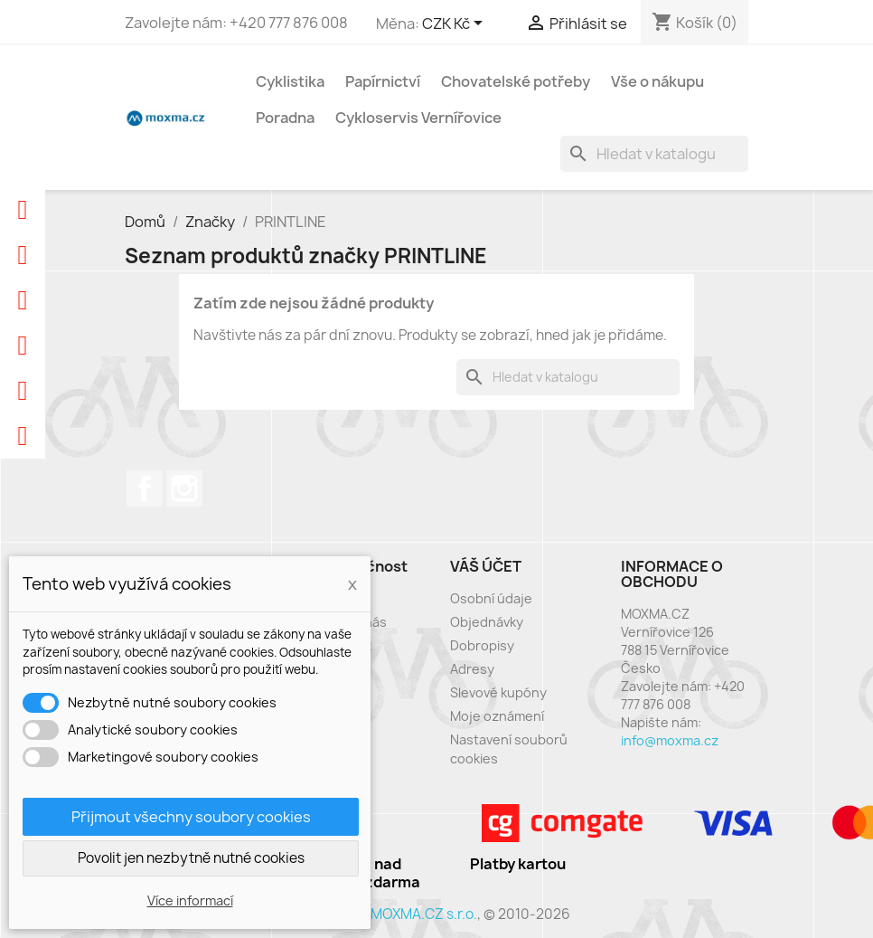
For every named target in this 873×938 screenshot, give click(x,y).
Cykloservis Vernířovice (418, 118)
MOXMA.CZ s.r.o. (424, 914)
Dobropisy (482, 645)
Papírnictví (382, 81)
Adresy (472, 668)
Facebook (145, 488)
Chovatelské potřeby (515, 81)
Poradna (285, 118)
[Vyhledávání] (654, 154)
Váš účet (485, 566)
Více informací (190, 900)
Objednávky (486, 621)
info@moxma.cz (669, 740)
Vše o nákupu (657, 81)
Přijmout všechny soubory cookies (191, 817)
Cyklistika (290, 81)
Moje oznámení (497, 716)
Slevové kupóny (498, 692)
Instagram (184, 488)
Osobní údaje (491, 598)
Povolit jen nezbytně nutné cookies (191, 857)
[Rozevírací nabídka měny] (455, 24)
